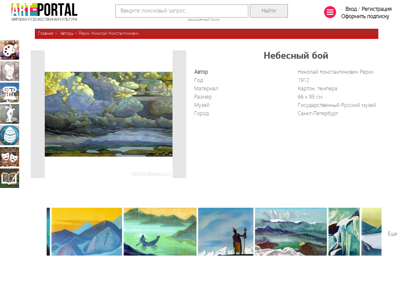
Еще (392, 234)
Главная (45, 33)
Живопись (9, 50)
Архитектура (9, 92)
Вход (351, 9)
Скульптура (9, 114)
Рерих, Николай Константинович (109, 33)
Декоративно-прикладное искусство (9, 135)
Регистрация (376, 9)
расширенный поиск (204, 20)
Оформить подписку (365, 17)
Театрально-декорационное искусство (9, 157)
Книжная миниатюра (9, 178)
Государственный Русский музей (337, 105)
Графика (9, 71)
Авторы (66, 33)
